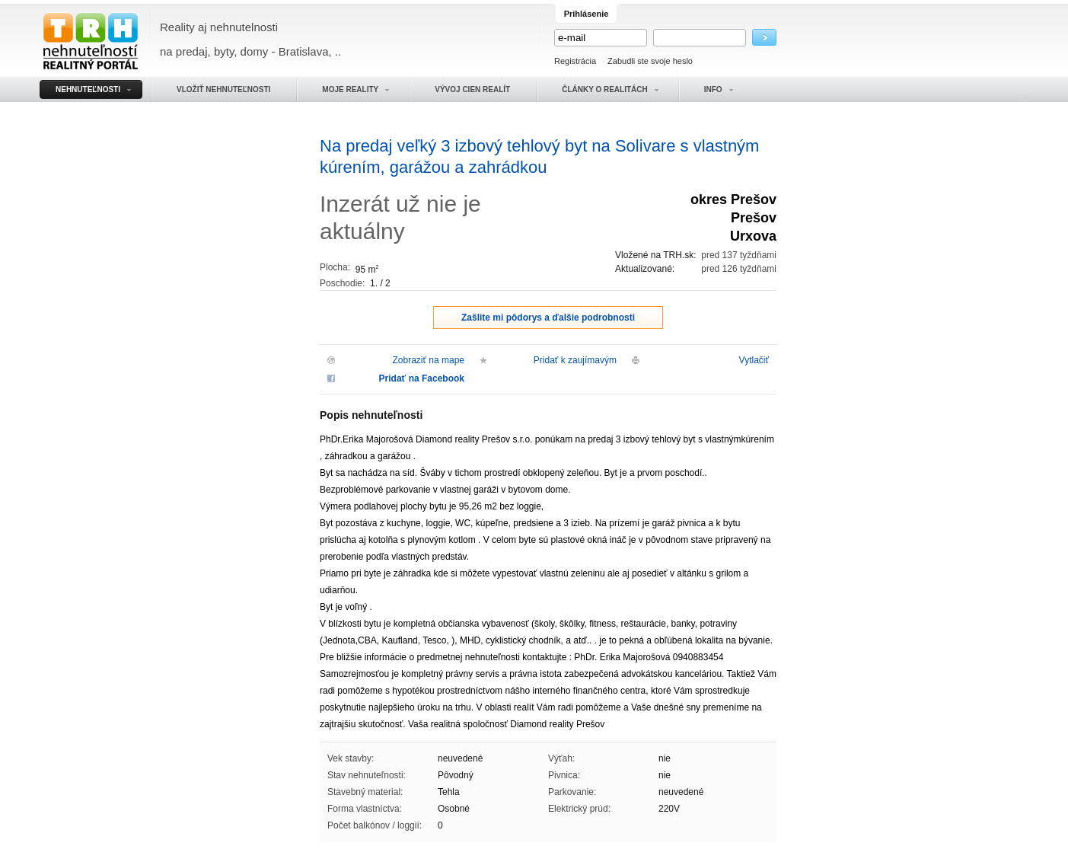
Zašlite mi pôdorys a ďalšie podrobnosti (548, 317)
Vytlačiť (754, 360)
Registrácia (575, 60)
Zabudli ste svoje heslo (650, 60)
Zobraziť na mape (428, 360)
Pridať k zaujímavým (575, 360)
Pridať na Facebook (421, 378)
